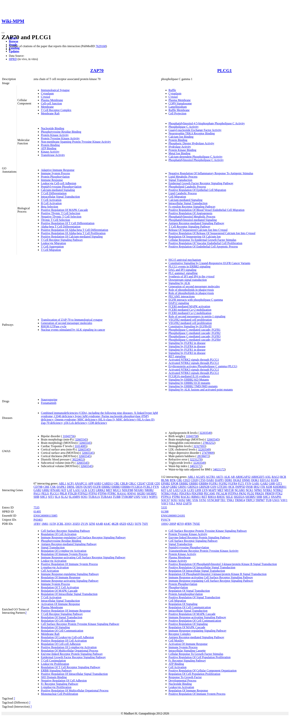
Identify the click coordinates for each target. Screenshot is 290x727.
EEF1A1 (265, 480)
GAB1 (255, 483)
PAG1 (37, 493)
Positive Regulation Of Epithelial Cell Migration (197, 190)
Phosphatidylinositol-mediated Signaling (192, 219)
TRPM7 (260, 500)
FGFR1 (213, 483)
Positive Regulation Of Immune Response (66, 610)
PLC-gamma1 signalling (183, 273)
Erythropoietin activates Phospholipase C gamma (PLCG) (202, 366)
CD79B (38, 486)
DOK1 (255, 480)
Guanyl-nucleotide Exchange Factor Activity (195, 130)
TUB (269, 500)
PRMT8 (270, 493)
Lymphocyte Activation (55, 567)
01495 (37, 511)
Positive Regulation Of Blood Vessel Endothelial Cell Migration (206, 209)
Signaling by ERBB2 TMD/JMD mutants (193, 386)
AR (233, 476)
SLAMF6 (74, 496)
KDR (269, 486)
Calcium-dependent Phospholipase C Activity (195, 156)
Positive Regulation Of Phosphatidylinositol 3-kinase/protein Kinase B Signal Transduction (222, 564)
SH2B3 (141, 493)
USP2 (137, 496)
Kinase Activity (50, 151)
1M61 (44, 523)
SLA (57, 496)
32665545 (81, 439)
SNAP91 (276, 496)
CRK (46, 486)
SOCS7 (165, 500)
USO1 (276, 500)
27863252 (208, 442)
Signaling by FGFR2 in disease (186, 343)
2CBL (60, 523)
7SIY (145, 523)
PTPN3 (92, 493)
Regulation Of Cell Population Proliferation (194, 673)
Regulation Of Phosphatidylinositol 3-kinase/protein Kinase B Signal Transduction (217, 574)
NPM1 (258, 490)
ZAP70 (97, 70)
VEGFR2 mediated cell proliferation (190, 319)
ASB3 (97, 483)
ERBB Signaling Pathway (56, 670)
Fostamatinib (48, 402)
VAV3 (164, 503)
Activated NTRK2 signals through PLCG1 (193, 359)
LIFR (198, 490)
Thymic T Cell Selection (55, 219)
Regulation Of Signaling (55, 627)
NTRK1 (267, 490)
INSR (249, 486)
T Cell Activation (51, 199)
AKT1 (219, 476)
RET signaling (177, 356)
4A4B (99, 523)
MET (109, 490)
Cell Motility (176, 640)
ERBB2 (106, 486)
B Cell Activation (51, 203)
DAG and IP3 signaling (182, 269)
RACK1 (185, 496)
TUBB (117, 496)
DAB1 (210, 480)
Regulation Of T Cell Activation (60, 587)
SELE (229, 496)
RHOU (221, 496)
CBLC (132, 483)
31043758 (192, 436)
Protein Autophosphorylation (185, 594)
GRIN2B (204, 486)
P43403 (38, 519)
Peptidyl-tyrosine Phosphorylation (61, 186)
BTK (173, 480)
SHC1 (43, 496)
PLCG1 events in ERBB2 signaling (189, 266)
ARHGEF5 (257, 476)
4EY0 (180, 523)
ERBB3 (116, 486)
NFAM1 (139, 490)
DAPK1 (61, 486)
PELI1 (45, 493)
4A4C (107, 523)
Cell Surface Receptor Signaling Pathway (65, 530)
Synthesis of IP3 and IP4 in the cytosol (191, 276)
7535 (36, 507)
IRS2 (257, 486)
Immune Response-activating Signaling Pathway (70, 580)
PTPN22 (82, 493)
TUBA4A (106, 496)
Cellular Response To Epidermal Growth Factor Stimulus (202, 239)
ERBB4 (126, 486)
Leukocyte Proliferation (55, 663)
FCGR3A (136, 486)
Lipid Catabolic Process (182, 193)
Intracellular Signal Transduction (60, 196)
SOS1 (84, 496)
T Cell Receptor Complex (56, 110)
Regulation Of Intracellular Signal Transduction (69, 594)
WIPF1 (153, 496)
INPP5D (240, 486)
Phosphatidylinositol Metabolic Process (191, 216)
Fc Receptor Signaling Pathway (59, 683)
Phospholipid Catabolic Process (187, 186)
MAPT (212, 490)
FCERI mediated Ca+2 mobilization (189, 309)
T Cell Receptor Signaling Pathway (62, 239)
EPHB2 (165, 483)
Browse (13, 41)
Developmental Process (182, 680)
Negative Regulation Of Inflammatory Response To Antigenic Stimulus (210, 173)
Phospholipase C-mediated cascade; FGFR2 (194, 333)
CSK (53, 486)
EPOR (174, 483)
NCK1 (249, 490)
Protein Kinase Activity (55, 135)
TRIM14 (240, 500)
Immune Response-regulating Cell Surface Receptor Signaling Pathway (83, 537)
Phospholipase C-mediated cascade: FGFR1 (194, 329)
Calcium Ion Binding (180, 136)
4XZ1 (130, 523)
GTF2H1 (222, 486)
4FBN (188, 523)
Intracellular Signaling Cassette (187, 650)
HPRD (13, 59)
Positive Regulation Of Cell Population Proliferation (199, 657)
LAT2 (176, 490)
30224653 (78, 459)
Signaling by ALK (179, 283)
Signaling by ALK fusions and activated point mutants (200, 389)
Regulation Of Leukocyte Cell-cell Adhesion (67, 637)
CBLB (124, 483)
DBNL (71, 486)
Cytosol (45, 96)
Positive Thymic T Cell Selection (60, 213)
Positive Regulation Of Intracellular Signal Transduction (74, 673)
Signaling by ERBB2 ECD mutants (189, 382)
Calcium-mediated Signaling (58, 190)
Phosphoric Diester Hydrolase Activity (191, 143)
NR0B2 (149, 490)
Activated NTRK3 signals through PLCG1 (193, 369)
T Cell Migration (51, 249)
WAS (179, 503)
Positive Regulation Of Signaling (188, 624)
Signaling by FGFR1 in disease (186, 349)
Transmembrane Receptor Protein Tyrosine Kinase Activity (203, 550)
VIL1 (172, 503)
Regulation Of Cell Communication (62, 630)
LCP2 (91, 490)
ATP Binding (48, 148)
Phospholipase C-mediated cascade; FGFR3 (194, 336)
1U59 (52, 523)
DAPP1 (219, 480)
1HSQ (164, 523)
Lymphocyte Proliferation (56, 687)
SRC (189, 500)
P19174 (165, 519)
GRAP (165, 486)
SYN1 (202, 500)
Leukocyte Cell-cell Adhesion (58, 183)
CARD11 (107, 483)
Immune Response (52, 180)
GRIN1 (182, 486)
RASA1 (122, 493)
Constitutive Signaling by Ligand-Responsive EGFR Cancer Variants (209, 263)
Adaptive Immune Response (57, 170)
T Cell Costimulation (53, 660)
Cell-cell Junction (51, 103)
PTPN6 (102, 493)
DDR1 (228, 480)
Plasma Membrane (52, 100)
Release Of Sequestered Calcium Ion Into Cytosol (197, 229)
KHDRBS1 (279, 486)
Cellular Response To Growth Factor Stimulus (195, 653)
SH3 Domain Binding (54, 677)
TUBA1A (94, 496)
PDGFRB (197, 493)
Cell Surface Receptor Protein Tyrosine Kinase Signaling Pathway (80, 624)
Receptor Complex (179, 634)
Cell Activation (50, 570)
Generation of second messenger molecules (66, 323)
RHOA (212, 496)
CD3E (150, 483)
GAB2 (37, 490)
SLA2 (64, 496)
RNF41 (131, 493)
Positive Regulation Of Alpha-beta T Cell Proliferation (73, 233)
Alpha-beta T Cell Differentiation (60, 226)
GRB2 (46, 490)
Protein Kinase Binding (182, 150)
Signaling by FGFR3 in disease (186, 353)
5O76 (137, 523)
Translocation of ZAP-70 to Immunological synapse (71, 319)
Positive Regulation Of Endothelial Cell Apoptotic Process (203, 246)
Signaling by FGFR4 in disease (186, 346)
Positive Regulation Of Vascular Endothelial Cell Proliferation (205, 243)
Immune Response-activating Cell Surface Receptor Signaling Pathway (83, 557)
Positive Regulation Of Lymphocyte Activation (69, 647)
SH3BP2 (151, 493)
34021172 (195, 466)
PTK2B (72, 493)
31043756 (69, 436)
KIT (63, 490)
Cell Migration (177, 196)
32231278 (196, 459)
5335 (164, 507)
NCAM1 (240, 490)
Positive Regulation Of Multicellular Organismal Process (74, 690)
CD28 (194, 480)
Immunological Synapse (55, 90)
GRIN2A (192, 486)
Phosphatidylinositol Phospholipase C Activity (196, 160)
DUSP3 (87, 486)
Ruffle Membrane (179, 110)
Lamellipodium (177, 106)
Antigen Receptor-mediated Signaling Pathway (196, 223)
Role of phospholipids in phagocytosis (191, 289)
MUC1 (117, 490)
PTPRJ (176, 496)
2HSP (172, 523)
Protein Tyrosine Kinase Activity (60, 138)
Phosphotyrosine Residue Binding (61, 131)
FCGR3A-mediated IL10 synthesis (189, 376)
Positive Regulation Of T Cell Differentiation (67, 223)
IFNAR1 (55, 490)
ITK (262, 486)
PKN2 (242, 493)
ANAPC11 (81, 483)
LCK (84, 490)
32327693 (199, 446)
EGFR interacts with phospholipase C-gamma (195, 299)
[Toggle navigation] (2, 32)
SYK (195, 500)
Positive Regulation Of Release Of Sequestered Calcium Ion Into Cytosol (211, 233)
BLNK (165, 480)
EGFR (97, 486)
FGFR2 (223, 483)
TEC (223, 500)
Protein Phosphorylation (55, 176)
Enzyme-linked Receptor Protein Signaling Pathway (72, 653)
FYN (156, 486)
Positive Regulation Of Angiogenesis (190, 213)
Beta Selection (49, 206)
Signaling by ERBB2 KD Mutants (188, 379)
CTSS (202, 480)
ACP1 (70, 483)
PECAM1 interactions (181, 296)
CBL (116, 483)
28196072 (203, 456)
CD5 (157, 483)
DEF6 (79, 486)
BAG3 (275, 476)
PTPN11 (166, 496)
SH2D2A (239, 496)
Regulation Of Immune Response (60, 577)
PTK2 (278, 493)
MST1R (229, 490)
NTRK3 (166, 493)
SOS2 (181, 500)
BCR (283, 476)
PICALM (221, 493)
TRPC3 (250, 500)
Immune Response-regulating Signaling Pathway (70, 574)
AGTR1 (210, 476)
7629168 (101, 46)
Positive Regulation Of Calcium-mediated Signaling (72, 236)
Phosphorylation (178, 587)
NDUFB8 (127, 490)
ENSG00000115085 (45, 515)
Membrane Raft (50, 113)
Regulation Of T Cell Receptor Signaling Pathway (70, 667)
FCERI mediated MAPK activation (189, 306)
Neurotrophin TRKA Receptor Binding (191, 133)
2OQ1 (68, 523)
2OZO (76, 523)
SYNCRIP (213, 500)
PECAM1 (209, 493)
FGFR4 (232, 483)
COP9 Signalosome (180, 103)
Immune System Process (55, 173)
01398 (164, 511)
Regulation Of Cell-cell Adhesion (61, 643)
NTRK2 (278, 490)
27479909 (208, 452)
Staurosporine (49, 399)
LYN (205, 490)
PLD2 (250, 493)
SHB (36, 496)
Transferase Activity (53, 155)
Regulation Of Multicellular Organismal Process (69, 650)
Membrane (47, 106)
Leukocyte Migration (53, 243)
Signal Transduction (180, 180)
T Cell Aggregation (52, 246)
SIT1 (51, 496)
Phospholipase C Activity (183, 126)
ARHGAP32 (243, 476)
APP (90, 483)
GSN (213, 486)
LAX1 (77, 490)
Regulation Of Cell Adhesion (58, 620)
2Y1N (84, 523)
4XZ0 (122, 523)
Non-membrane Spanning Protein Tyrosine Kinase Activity (76, 141)
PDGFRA (185, 493)
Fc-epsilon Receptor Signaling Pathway (191, 206)
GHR (272, 483)
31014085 (80, 446)
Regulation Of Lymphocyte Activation (63, 550)
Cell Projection (177, 113)
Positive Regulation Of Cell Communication (194, 620)
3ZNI (92, 523)
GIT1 (279, 483)
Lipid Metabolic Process (182, 176)
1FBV (37, 523)
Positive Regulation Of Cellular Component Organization (202, 670)
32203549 (205, 432)
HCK (231, 486)
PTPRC (112, 493)
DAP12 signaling (178, 303)
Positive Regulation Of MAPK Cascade (64, 209)
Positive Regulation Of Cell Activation (64, 640)
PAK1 (175, 493)
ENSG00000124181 (173, 515)
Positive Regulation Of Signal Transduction (194, 597)
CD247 (141, 483)
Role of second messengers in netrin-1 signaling (196, 316)
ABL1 (62, 483)
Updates (14, 51)
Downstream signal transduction (187, 279)
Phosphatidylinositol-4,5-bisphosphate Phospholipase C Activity (206, 123)
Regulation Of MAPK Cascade (59, 590)
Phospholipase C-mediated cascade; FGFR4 (194, 339)
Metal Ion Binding (179, 153)
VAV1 (144, 496)
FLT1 (241, 483)
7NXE (196, 523)
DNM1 (246, 480)
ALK (227, 476)
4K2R (115, 523)
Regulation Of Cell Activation (58, 534)
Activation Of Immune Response (60, 604)
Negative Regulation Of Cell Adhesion (64, 680)
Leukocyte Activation (53, 560)
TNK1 (230, 500)
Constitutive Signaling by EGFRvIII (189, 326)
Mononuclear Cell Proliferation (59, 693)
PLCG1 (224, 70)
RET (204, 496)
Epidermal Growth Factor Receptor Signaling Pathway (200, 183)
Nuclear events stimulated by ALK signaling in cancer (73, 329)
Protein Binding (50, 145)
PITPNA (233, 493)
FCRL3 (147, 486)
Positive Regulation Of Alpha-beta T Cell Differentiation (74, 229)
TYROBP (127, 496)
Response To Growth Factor (185, 677)
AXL (268, 476)
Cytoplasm (47, 93)
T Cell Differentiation (54, 193)
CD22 (186, 480)
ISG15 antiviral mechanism (184, 259)
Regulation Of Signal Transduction (61, 617)
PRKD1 (259, 493)
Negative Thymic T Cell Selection (61, 216)
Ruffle (172, 90)
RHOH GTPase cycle (53, 326)
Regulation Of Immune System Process (64, 554)
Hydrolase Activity (179, 146)
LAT (69, 490)
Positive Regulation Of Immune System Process (69, 564)
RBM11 (196, 496)
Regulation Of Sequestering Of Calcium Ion (194, 236)
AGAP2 (200, 476)
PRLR (63, 493)
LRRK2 (100, 490)
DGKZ (237, 480)
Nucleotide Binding (52, 128)
